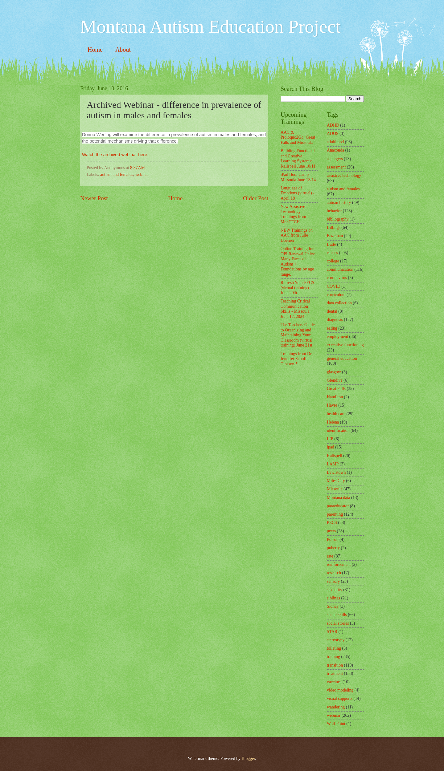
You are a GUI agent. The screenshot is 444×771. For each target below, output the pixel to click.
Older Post (255, 198)
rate (330, 556)
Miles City (336, 480)
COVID (333, 286)
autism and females (116, 174)
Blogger (248, 758)
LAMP (333, 464)
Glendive (335, 380)
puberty (333, 548)
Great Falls (336, 388)
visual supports (339, 698)
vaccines (334, 682)
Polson (333, 539)
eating (332, 328)
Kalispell (334, 455)
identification (338, 430)
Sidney (333, 606)
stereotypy (335, 640)
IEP (330, 438)
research (334, 572)
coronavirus (337, 277)
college (333, 261)
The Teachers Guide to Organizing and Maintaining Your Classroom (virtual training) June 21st (298, 335)
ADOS (333, 133)
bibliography (338, 219)
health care (336, 414)
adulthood (335, 142)
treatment (335, 673)
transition (335, 665)
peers (331, 531)
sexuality (334, 589)
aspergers (335, 158)
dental (332, 311)
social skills (337, 614)
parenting (335, 514)
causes (332, 252)
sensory (333, 581)
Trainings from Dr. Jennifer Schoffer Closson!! (296, 358)
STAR (332, 631)
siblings (333, 598)
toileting (334, 648)
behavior (334, 211)
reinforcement (339, 564)
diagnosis (335, 319)
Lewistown (336, 472)
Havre (332, 405)
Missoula (335, 489)
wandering (336, 707)
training (333, 656)
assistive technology (344, 175)
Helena (333, 422)
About (123, 49)
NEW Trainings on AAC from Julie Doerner (297, 235)
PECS (332, 522)
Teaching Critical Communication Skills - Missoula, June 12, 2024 (295, 309)
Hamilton (335, 397)
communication (340, 269)
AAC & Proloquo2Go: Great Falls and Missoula (298, 137)
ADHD (333, 125)
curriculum (336, 294)
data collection (339, 303)
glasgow (334, 372)
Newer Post (94, 198)
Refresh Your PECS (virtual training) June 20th (297, 287)
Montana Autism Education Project (210, 26)
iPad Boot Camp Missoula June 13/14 (298, 177)
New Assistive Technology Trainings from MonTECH (293, 214)
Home (95, 49)
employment (337, 336)
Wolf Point (336, 723)
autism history (339, 202)
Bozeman (335, 235)
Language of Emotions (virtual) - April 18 (297, 193)
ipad (330, 447)
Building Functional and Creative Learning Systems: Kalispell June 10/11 (298, 158)
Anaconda (335, 150)
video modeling (340, 690)
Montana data (338, 497)
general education (342, 358)
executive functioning (345, 345)
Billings (333, 227)
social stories (338, 623)
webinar (142, 174)
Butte (331, 244)
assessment (336, 167)
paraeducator (338, 506)
